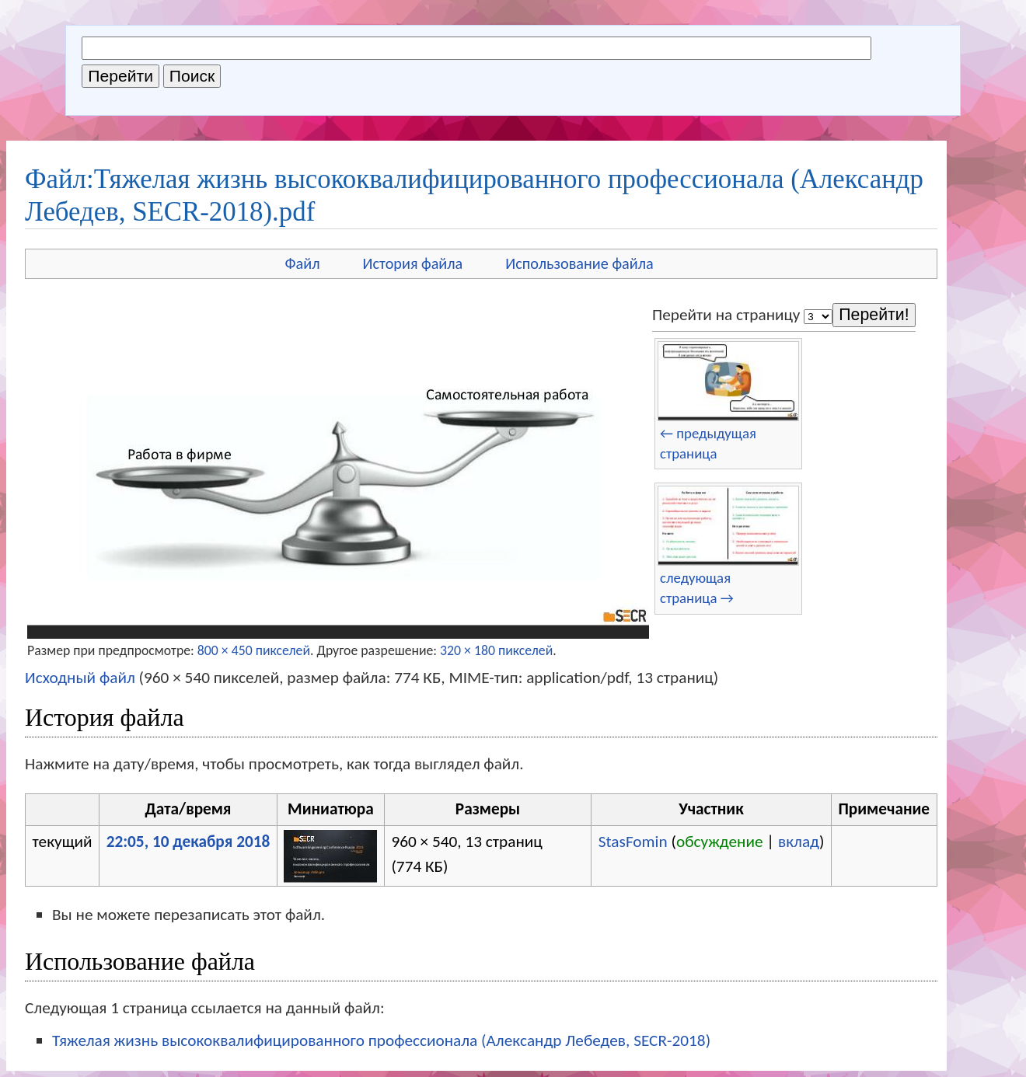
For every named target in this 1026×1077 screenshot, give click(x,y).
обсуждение (719, 841)
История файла (413, 263)
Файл (301, 263)
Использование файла (579, 263)
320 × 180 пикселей (496, 650)
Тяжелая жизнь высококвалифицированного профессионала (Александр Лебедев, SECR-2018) (381, 1040)
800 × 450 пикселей (253, 650)
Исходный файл (80, 677)
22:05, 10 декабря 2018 (188, 841)
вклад (798, 841)
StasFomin (633, 841)
